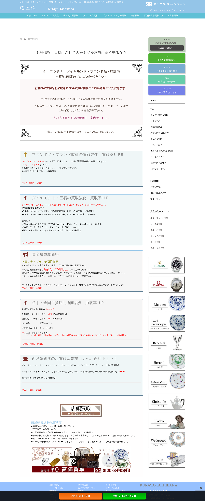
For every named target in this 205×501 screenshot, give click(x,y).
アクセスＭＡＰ (157, 157)
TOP (152, 109)
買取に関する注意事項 (160, 133)
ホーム (23, 39)
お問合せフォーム (158, 169)
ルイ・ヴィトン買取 (159, 218)
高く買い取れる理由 (159, 115)
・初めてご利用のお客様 (85, 488)
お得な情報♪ (155, 187)
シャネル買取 (156, 224)
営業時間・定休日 (158, 163)
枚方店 (57, 485)
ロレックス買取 (157, 236)
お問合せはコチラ (80, 496)
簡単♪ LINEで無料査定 (124, 496)
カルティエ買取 (157, 248)
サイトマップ (156, 199)
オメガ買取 (155, 242)
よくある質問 (156, 139)
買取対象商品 (156, 127)
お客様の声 (155, 121)
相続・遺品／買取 (158, 193)
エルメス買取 (156, 230)
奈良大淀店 (58, 488)
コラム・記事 (156, 145)
